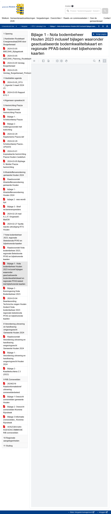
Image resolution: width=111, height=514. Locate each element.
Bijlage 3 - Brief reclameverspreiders (12, 208)
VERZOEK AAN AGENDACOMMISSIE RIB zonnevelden (13, 430)
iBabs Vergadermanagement (82, 512)
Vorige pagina (99, 34)
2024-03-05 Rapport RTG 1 (14, 93)
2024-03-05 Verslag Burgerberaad (13, 64)
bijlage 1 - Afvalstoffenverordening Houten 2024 (13, 192)
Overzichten (55, 18)
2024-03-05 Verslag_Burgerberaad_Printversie (15, 71)
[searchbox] (83, 11)
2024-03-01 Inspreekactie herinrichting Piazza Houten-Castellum (14, 154)
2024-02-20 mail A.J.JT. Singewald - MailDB (12, 217)
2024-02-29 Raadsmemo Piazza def (13, 135)
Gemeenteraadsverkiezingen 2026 (22, 19)
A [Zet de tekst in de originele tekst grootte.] (99, 26)
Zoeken (68, 6)
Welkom (5, 18)
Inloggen (103, 512)
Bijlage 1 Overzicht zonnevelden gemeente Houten (13, 400)
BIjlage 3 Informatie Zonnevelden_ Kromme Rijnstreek (13, 420)
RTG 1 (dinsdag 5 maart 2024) (42, 26)
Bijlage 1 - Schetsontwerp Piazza (13, 118)
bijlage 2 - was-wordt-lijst (14, 200)
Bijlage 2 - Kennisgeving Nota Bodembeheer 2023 (11, 291)
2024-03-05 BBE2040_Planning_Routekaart (15, 57)
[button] (105, 11)
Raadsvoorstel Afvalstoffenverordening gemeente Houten (13, 182)
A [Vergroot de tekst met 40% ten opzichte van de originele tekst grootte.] (107, 26)
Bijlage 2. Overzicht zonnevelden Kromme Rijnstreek (13, 410)
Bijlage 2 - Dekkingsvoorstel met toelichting (12, 127)
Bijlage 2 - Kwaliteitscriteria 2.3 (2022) (12, 371)
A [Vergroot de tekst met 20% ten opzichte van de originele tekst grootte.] (103, 26)
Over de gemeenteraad (96, 19)
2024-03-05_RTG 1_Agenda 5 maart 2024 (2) (13, 85)
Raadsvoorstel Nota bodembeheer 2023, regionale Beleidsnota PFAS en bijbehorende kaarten (14, 253)
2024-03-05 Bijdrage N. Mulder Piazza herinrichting (14, 164)
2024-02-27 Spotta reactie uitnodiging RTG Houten (13, 227)
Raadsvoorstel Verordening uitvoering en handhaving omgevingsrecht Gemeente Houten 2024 (14, 342)
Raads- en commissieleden (75, 18)
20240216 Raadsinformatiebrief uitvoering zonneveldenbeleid (12, 388)
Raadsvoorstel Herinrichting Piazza (12, 111)
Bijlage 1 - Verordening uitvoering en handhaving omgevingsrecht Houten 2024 (14, 358)
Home (18, 26)
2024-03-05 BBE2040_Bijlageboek (13, 50)
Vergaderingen (42, 18)
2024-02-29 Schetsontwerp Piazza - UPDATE (13, 144)
